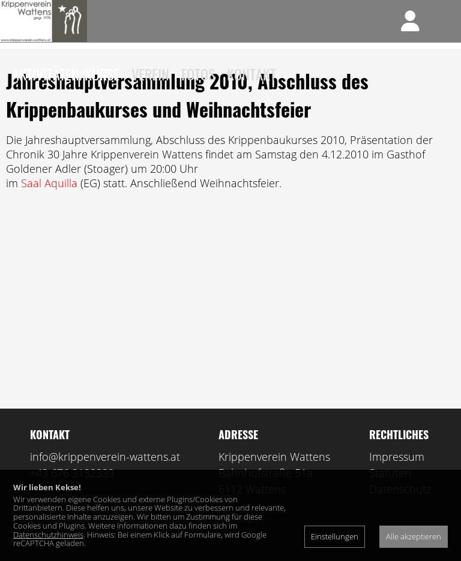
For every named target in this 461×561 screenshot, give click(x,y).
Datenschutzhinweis (48, 534)
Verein (150, 74)
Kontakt (251, 74)
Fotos (198, 74)
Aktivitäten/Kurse (65, 74)
